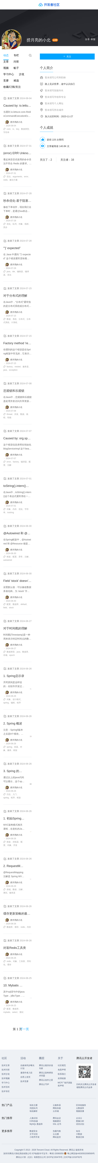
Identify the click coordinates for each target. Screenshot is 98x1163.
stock (11, 607)
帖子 (16, 68)
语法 (9, 176)
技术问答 (6, 1070)
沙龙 (21, 74)
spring (6, 703)
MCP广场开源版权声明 (65, 1084)
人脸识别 (34, 1118)
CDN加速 (34, 1121)
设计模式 (17, 699)
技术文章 (6, 1065)
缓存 (17, 927)
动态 (6, 55)
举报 (93, 39)
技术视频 (6, 1078)
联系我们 (62, 1074)
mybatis (6, 1012)
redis (5, 180)
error (26, 176)
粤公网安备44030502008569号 (81, 1153)
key (17, 129)
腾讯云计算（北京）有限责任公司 (31, 1157)
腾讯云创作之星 (46, 1080)
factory (10, 366)
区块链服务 (81, 1105)
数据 (9, 319)
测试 (5, 893)
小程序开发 (35, 1137)
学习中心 (8, 74)
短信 (78, 1131)
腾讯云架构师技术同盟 (46, 1074)
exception (13, 370)
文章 (6, 61)
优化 (9, 224)
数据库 (16, 604)
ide (13, 271)
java (8, 271)
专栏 (16, 55)
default (24, 604)
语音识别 (80, 1124)
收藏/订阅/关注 (12, 86)
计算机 (14, 322)
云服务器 (57, 1105)
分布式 (22, 319)
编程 (13, 703)
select (14, 1012)
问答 (16, 61)
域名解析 (34, 1111)
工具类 (22, 961)
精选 (16, 80)
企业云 (79, 1118)
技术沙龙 (6, 1074)
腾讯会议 (57, 1118)
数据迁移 (80, 1137)
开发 (15, 845)
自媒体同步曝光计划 (27, 1067)
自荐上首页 (25, 1077)
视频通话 (57, 1121)
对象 (21, 224)
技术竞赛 (24, 1081)
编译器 (24, 462)
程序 (19, 703)
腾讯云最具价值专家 (46, 1067)
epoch (12, 655)
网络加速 (57, 1108)
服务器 (26, 366)
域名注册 (34, 1105)
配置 (15, 557)
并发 (16, 414)
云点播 (56, 1134)
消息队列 (34, 1108)
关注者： (67, 159)
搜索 (30, 55)
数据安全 (34, 1131)
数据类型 (25, 129)
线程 (27, 224)
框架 (9, 557)
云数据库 (80, 1108)
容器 (16, 747)
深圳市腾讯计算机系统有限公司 (17, 1153)
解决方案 (14, 180)
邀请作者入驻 (26, 1073)
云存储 (56, 1111)
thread (9, 414)
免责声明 (62, 1070)
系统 (15, 319)
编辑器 (20, 271)
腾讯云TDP (44, 1084)
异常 (21, 557)
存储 (5, 655)
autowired (7, 560)
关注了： (46, 159)
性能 (9, 417)
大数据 (79, 1134)
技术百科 (6, 1087)
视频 (6, 68)
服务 (9, 750)
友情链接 (62, 1078)
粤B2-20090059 (56, 1153)
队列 (15, 224)
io (13, 129)
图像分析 (80, 1121)
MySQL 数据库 (36, 1124)
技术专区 (6, 1091)
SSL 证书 (57, 1124)
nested (18, 366)
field (5, 607)
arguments (17, 176)
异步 (5, 227)
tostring (10, 512)
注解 (9, 465)
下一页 (24, 1029)
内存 (15, 509)
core (8, 129)
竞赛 (6, 80)
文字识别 (34, 1134)
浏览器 (16, 842)
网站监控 (57, 1137)
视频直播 (80, 1111)
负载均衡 (57, 1131)
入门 (15, 794)
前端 (9, 889)
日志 (9, 794)
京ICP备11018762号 (73, 1157)
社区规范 (62, 1065)
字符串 (6, 132)
